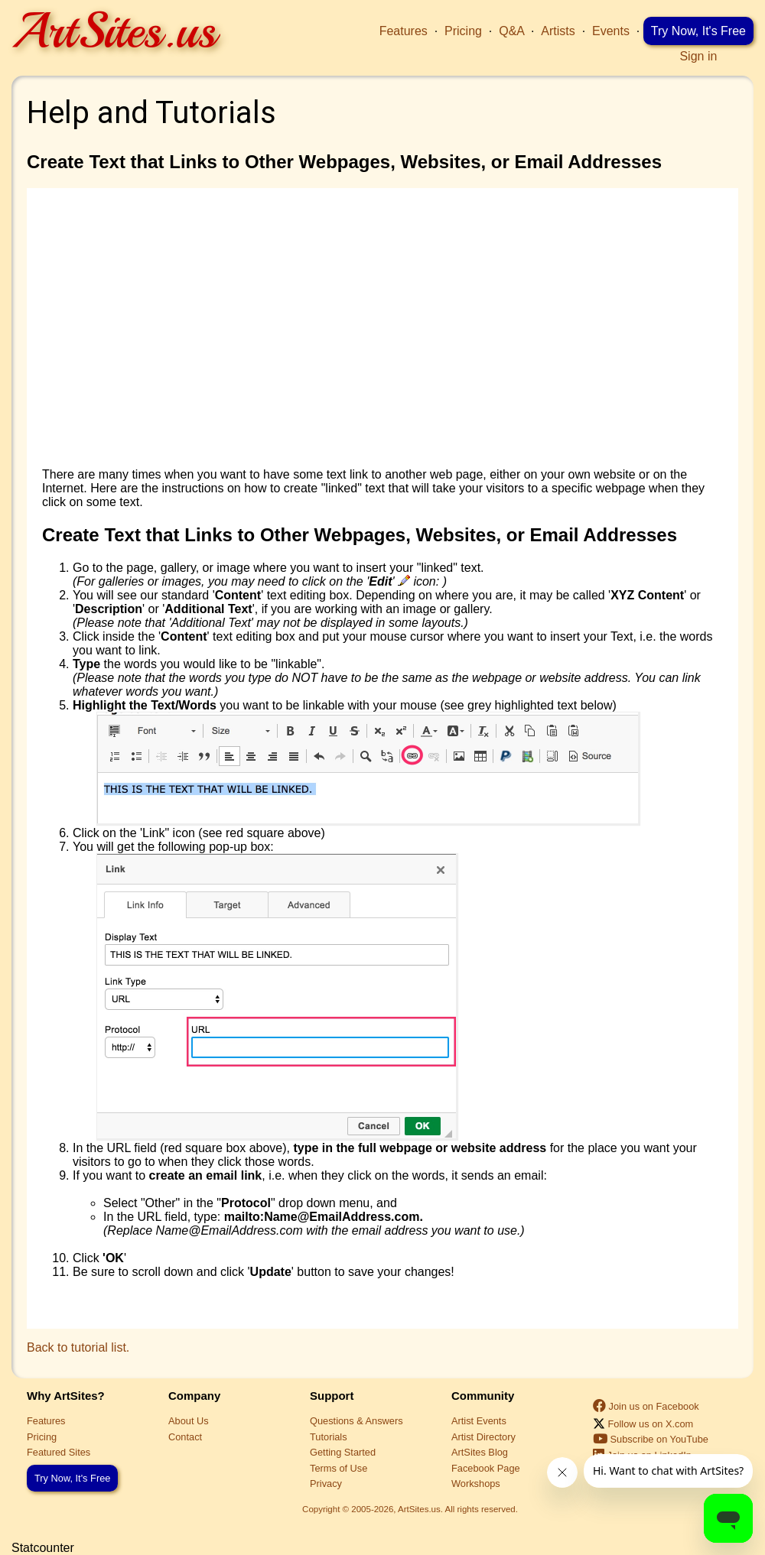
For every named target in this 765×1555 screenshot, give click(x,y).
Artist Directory (483, 1437)
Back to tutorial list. (78, 1347)
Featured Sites (58, 1452)
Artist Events (478, 1421)
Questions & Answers (356, 1421)
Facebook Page (485, 1468)
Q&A (511, 30)
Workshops (475, 1483)
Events (611, 30)
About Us (188, 1421)
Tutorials (328, 1437)
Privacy (326, 1483)
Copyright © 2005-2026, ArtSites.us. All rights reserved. (410, 1509)
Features (403, 30)
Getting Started (343, 1452)
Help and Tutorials (151, 113)
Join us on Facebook (646, 1406)
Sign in (698, 56)
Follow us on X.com (643, 1424)
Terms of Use (338, 1468)
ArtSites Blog (479, 1452)
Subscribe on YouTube (650, 1439)
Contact (185, 1437)
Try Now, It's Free (698, 30)
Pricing (463, 30)
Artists (558, 30)
